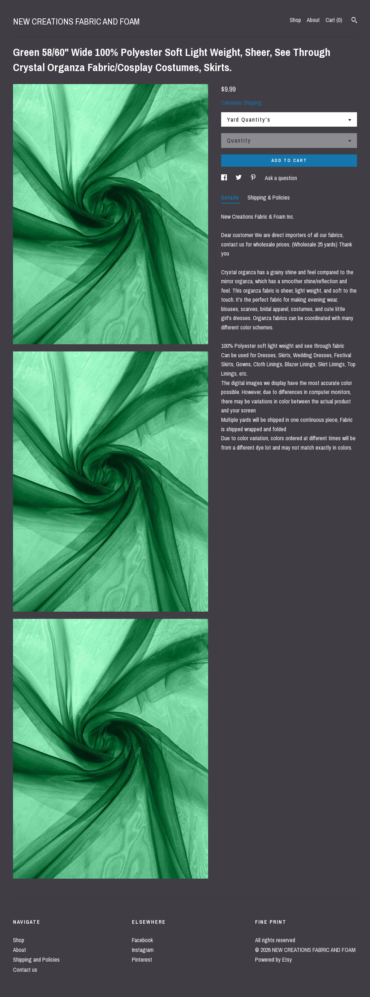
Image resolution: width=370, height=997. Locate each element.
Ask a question (281, 178)
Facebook (142, 940)
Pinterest (142, 959)
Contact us (25, 970)
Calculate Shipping (241, 102)
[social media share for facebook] (224, 178)
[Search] (354, 21)
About (313, 20)
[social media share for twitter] (239, 178)
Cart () (334, 20)
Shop (295, 20)
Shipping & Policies (269, 197)
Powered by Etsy (273, 959)
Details (230, 197)
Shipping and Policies (36, 959)
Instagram (143, 950)
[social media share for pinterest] (254, 178)
